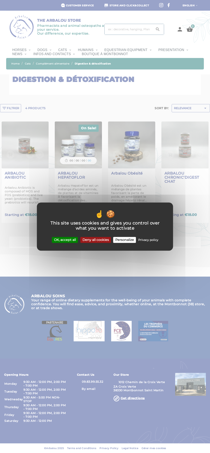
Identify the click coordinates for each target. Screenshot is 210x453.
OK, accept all (65, 240)
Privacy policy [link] (148, 240)
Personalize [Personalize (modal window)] (124, 240)
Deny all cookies (95, 240)
